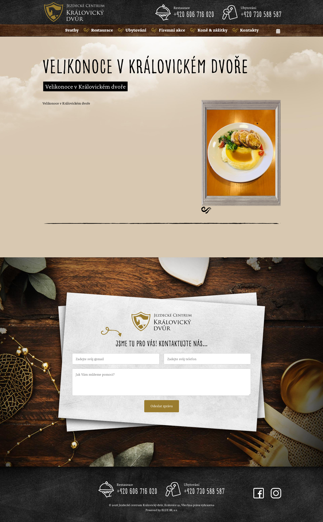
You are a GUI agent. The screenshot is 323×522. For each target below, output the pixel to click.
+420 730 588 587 (261, 15)
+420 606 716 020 (194, 15)
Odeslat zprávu (162, 405)
